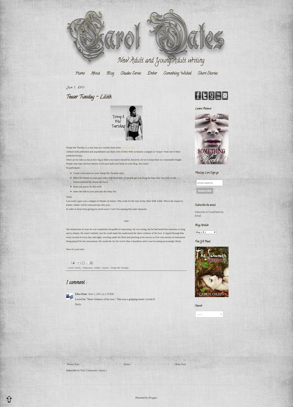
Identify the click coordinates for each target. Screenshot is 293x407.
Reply (78, 304)
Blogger (153, 397)
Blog (110, 74)
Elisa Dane (81, 294)
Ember (152, 74)
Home (79, 74)
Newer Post (73, 364)
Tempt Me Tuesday (120, 267)
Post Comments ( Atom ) (94, 370)
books (78, 267)
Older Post (180, 364)
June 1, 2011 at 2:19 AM (101, 294)
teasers (105, 267)
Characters (88, 267)
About (95, 74)
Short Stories (208, 74)
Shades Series (131, 74)
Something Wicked (177, 74)
